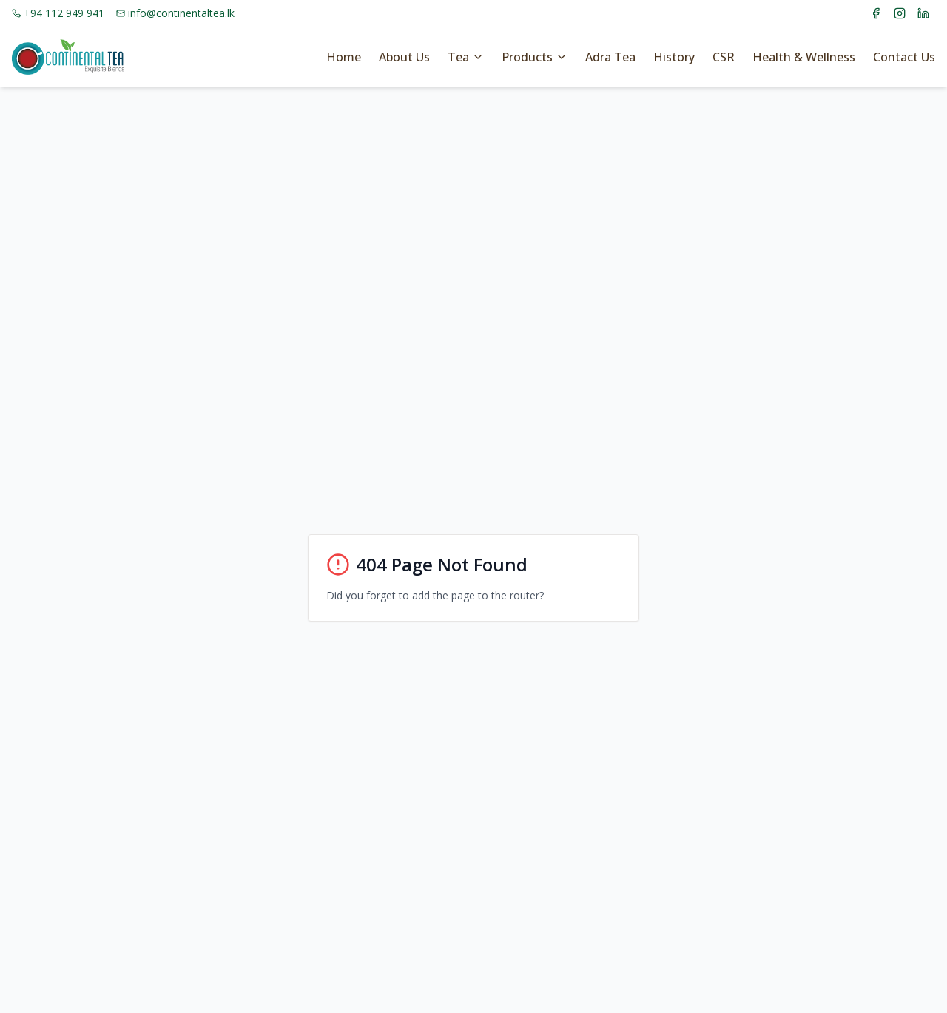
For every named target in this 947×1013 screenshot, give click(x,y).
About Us (404, 57)
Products (534, 57)
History (674, 57)
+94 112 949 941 (58, 13)
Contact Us (904, 57)
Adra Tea (610, 57)
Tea (466, 57)
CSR (723, 57)
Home (343, 57)
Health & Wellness (803, 57)
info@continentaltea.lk (175, 13)
